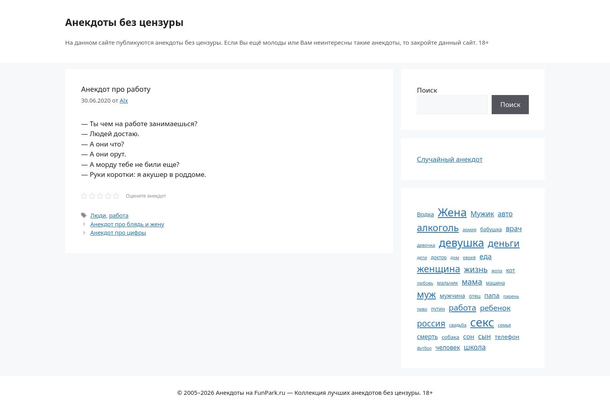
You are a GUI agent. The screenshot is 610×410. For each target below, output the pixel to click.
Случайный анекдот (449, 159)
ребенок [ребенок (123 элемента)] (495, 308)
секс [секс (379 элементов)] (482, 322)
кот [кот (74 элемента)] (510, 270)
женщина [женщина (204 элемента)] (438, 268)
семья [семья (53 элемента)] (504, 325)
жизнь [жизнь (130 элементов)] (476, 269)
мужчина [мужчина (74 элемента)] (452, 295)
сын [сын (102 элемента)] (484, 336)
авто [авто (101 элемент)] (505, 213)
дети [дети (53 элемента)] (422, 257)
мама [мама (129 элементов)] (472, 281)
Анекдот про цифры (118, 232)
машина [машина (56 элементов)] (495, 282)
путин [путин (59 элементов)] (438, 308)
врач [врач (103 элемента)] (514, 228)
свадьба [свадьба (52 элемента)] (457, 325)
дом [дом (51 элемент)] (455, 257)
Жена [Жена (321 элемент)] (452, 212)
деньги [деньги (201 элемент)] (504, 243)
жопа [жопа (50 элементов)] (496, 270)
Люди (98, 215)
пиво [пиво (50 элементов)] (422, 309)
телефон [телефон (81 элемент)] (507, 337)
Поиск (427, 90)
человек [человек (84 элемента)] (447, 347)
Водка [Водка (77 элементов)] (425, 214)
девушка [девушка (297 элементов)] (461, 242)
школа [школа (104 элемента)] (475, 347)
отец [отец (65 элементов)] (474, 295)
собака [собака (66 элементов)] (450, 337)
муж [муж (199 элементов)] (426, 294)
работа (119, 215)
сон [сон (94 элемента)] (468, 336)
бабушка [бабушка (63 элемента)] (491, 229)
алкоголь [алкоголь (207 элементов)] (438, 227)
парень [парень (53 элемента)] (511, 296)
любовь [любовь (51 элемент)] (425, 283)
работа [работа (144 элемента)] (462, 307)
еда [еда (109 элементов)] (486, 256)
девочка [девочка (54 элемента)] (426, 245)
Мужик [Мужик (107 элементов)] (482, 213)
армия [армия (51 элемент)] (469, 229)
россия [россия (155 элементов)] (431, 323)
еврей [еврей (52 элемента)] (469, 257)
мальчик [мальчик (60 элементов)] (447, 282)
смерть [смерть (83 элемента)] (427, 337)
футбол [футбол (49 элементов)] (424, 348)
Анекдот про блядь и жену (127, 224)
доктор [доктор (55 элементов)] (439, 257)
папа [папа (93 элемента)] (492, 295)
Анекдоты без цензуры (124, 22)
